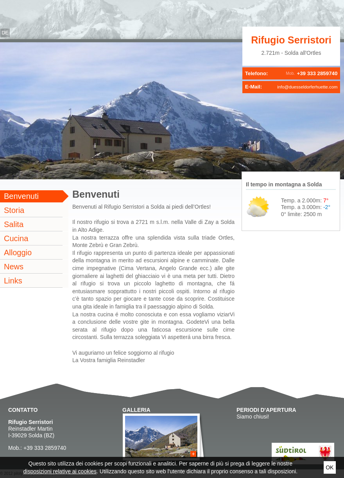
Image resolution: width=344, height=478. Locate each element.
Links (13, 280)
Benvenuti (21, 196)
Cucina (16, 238)
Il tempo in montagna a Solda (284, 184)
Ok (329, 467)
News (13, 266)
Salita (13, 224)
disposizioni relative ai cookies (60, 471)
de (5, 33)
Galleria (136, 410)
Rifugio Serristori (291, 39)
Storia (14, 210)
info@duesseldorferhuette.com (307, 87)
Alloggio (18, 252)
